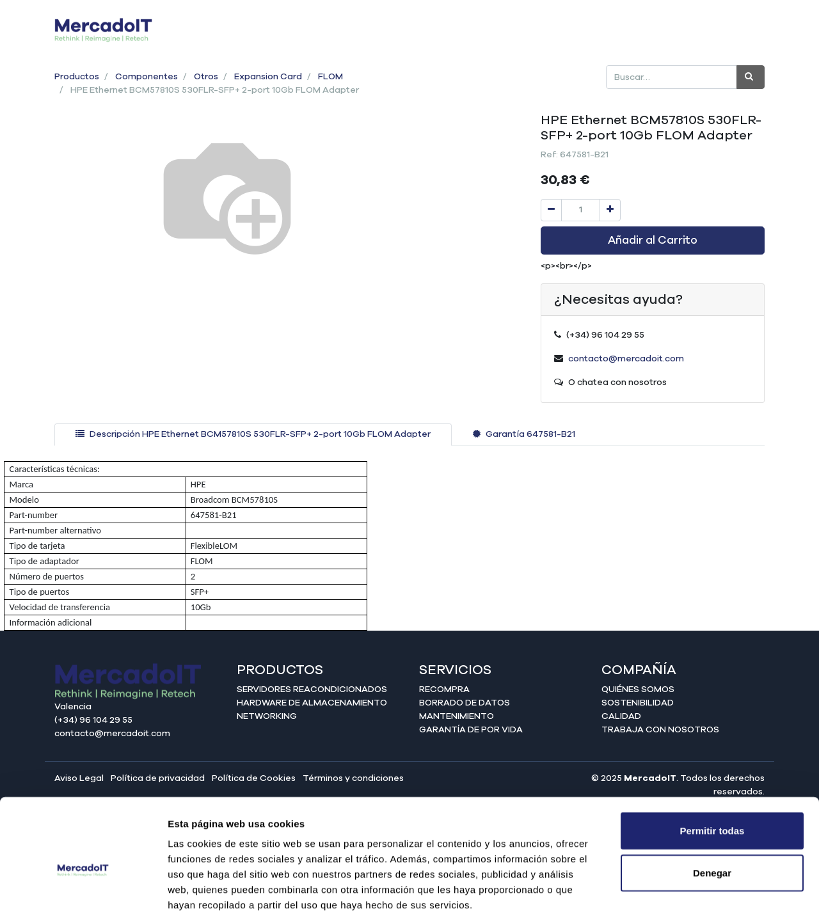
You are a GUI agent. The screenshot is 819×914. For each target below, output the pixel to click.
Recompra (444, 689)
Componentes (146, 76)
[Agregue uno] (610, 210)
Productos (76, 76)
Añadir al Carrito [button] (652, 240)
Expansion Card (268, 76)
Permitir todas (712, 762)
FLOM (330, 76)
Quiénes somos (637, 689)
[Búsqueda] (750, 77)
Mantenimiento (456, 716)
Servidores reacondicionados (312, 689)
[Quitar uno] (551, 210)
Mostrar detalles (692, 888)
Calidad (621, 716)
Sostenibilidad (637, 702)
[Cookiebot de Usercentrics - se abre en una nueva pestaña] (83, 889)
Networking (267, 716)
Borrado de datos (464, 702)
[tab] (253, 434)
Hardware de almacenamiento (312, 702)
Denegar (712, 805)
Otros (206, 76)
